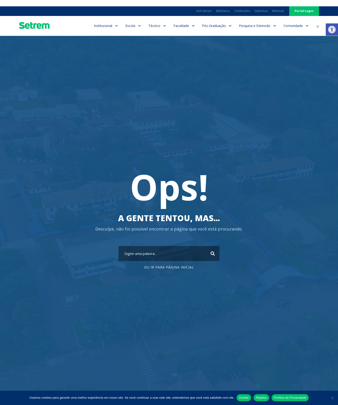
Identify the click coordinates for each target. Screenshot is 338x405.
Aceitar (244, 397)
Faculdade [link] (181, 25)
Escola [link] (130, 25)
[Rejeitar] (332, 397)
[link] (332, 29)
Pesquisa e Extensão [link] (254, 25)
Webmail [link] (278, 11)
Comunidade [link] (293, 25)
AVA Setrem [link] (204, 11)
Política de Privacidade (290, 397)
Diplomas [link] (261, 11)
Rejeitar (261, 397)
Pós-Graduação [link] (214, 25)
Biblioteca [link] (223, 11)
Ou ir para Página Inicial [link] (169, 267)
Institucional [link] (103, 25)
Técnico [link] (154, 25)
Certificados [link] (242, 11)
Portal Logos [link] (304, 11)
